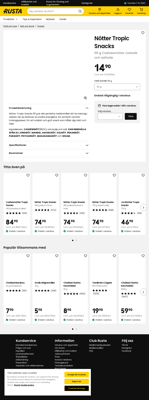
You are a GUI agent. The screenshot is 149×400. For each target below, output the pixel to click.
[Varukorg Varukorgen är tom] (141, 11)
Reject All (76, 381)
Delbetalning (22, 359)
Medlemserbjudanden (100, 345)
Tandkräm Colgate (103, 284)
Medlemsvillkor (96, 348)
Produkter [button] (10, 19)
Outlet (62, 19)
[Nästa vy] (143, 207)
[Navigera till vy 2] (76, 240)
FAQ (91, 351)
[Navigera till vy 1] (72, 240)
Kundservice (9, 3)
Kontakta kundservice (26, 345)
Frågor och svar (23, 348)
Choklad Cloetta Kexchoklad (74, 286)
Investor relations (63, 359)
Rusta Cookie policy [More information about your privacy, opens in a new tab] (24, 385)
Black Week (60, 368)
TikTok (125, 345)
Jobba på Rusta (62, 353)
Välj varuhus (104, 115)
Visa (130, 120)
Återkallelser (22, 356)
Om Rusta (60, 348)
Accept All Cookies (77, 374)
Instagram (127, 348)
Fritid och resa (10, 26)
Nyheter (50, 19)
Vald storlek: (103, 84)
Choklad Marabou (17, 284)
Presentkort (21, 362)
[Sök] (80, 11)
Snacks (40, 26)
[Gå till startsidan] (12, 11)
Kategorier (87, 3)
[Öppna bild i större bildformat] (85, 98)
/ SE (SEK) (135, 3)
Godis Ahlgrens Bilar (46, 284)
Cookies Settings (76, 388)
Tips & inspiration (32, 19)
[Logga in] (118, 11)
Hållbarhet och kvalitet (29, 3)
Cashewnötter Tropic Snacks (17, 205)
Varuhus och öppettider (66, 345)
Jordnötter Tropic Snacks (132, 205)
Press (57, 356)
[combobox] (52, 11)
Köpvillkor (20, 351)
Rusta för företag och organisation (57, 3)
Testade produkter (64, 365)
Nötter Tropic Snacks (46, 204)
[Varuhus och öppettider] (100, 11)
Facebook (126, 351)
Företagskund (61, 362)
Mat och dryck (27, 26)
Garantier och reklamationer (30, 365)
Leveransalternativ (25, 353)
